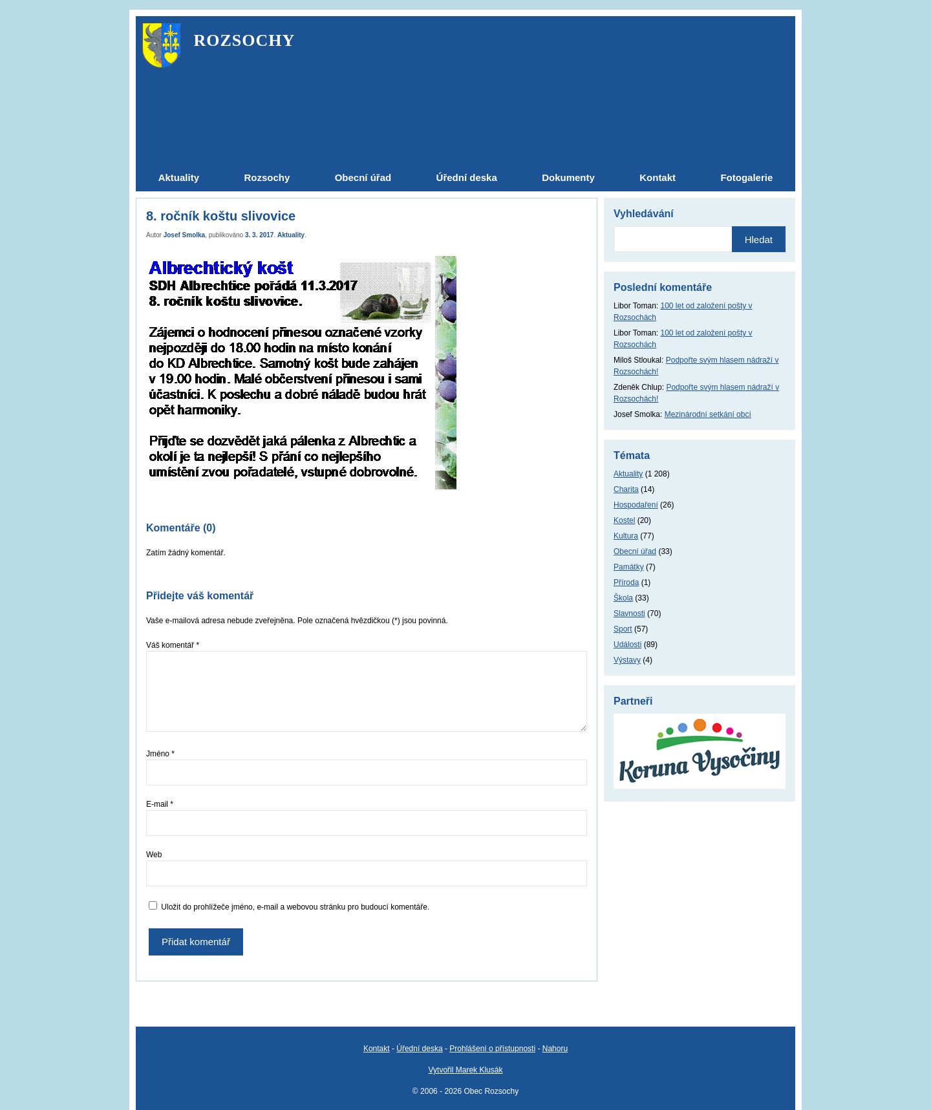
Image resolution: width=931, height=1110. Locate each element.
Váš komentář (172, 645)
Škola (623, 598)
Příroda (626, 582)
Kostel (624, 520)
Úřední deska (419, 1048)
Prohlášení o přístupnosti (492, 1048)
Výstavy (627, 660)
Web (154, 854)
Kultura (626, 535)
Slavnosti (629, 613)
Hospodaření (636, 504)
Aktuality (291, 235)
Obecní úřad (635, 551)
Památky (629, 566)
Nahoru (555, 1048)
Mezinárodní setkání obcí (708, 414)
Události (627, 644)
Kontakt (376, 1048)
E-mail (159, 804)
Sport (623, 629)
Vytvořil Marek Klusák (466, 1069)
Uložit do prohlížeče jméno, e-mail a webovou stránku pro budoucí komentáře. (295, 907)
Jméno (160, 753)
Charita (626, 489)
